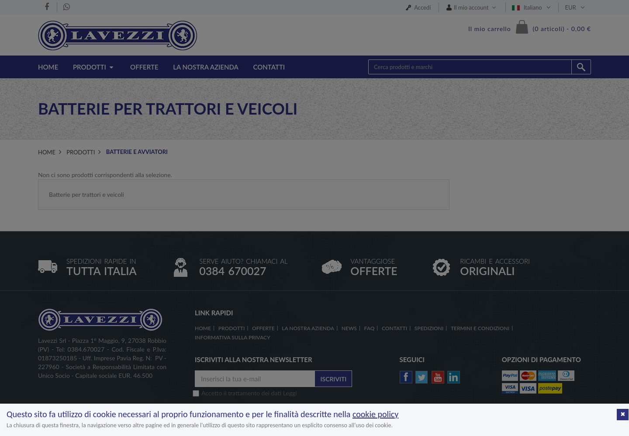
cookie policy (375, 414)
